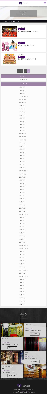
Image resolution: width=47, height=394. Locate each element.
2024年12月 (23, 99)
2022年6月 (23, 192)
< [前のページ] (18, 73)
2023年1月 (23, 170)
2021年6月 (23, 226)
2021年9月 (23, 220)
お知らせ (23, 82)
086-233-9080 (6, 373)
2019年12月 (23, 272)
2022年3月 (23, 201)
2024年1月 (23, 133)
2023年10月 (23, 142)
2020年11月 (23, 248)
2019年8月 (23, 285)
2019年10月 (23, 279)
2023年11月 (23, 139)
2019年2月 (23, 303)
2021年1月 (23, 241)
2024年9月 (23, 108)
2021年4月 (23, 232)
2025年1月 (23, 96)
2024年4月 (23, 124)
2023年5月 (23, 158)
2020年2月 (23, 266)
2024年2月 (23, 130)
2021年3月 (23, 235)
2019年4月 (23, 297)
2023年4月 (23, 161)
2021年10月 (23, 217)
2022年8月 (23, 186)
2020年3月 (23, 263)
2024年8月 (23, 111)
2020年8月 (23, 257)
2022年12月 (23, 173)
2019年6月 (23, 291)
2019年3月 (23, 300)
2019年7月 (23, 288)
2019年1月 (23, 306)
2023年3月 (23, 164)
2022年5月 (23, 195)
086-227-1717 (29, 359)
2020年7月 (23, 260)
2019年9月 (23, 282)
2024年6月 (23, 117)
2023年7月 (23, 152)
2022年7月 (23, 189)
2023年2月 (23, 167)
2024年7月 (23, 114)
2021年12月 (23, 210)
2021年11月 (23, 214)
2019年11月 (23, 275)
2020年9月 (23, 254)
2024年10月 (23, 105)
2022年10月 (23, 179)
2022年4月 (23, 198)
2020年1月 (23, 269)
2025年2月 (23, 93)
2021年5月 (23, 229)
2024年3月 (23, 127)
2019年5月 (23, 294)
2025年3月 (23, 90)
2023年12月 (23, 136)
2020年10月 (23, 251)
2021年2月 (23, 238)
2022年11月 (23, 176)
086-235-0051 (6, 345)
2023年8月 (23, 148)
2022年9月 (23, 183)
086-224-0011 (29, 331)
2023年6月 (23, 155)
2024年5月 (23, 121)
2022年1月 (23, 207)
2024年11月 (23, 102)
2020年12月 (23, 245)
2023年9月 (23, 145)
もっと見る (34, 336)
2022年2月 (23, 204)
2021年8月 (23, 223)
